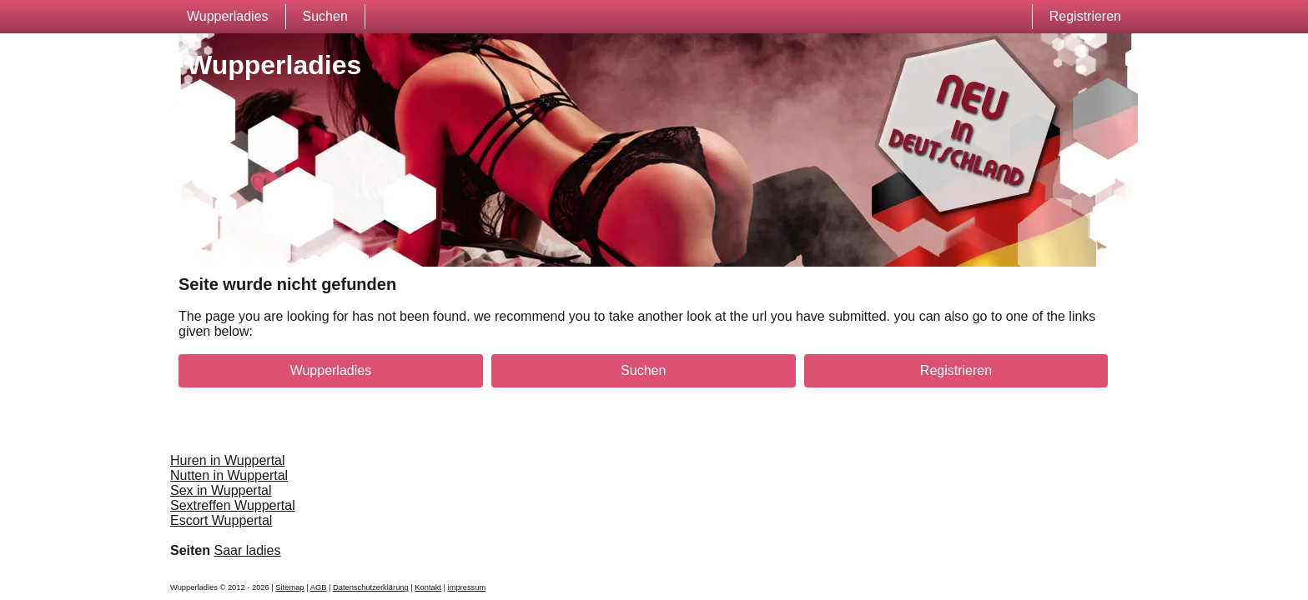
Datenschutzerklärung (371, 587)
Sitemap (289, 587)
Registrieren (1085, 16)
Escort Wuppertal (221, 520)
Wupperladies (228, 16)
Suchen (325, 16)
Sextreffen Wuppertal (232, 505)
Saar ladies (247, 550)
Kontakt (428, 587)
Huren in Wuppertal (227, 460)
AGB (318, 587)
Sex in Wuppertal (221, 490)
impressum (467, 587)
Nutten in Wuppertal (229, 475)
